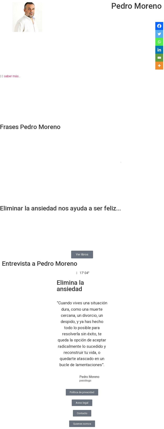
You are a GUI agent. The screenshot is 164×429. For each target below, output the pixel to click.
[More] (159, 66)
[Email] (159, 58)
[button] (82, 76)
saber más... (12, 76)
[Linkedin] (159, 50)
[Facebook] (159, 26)
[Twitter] (159, 34)
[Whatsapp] (159, 42)
